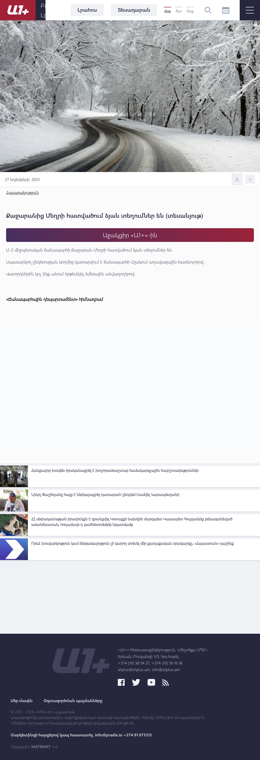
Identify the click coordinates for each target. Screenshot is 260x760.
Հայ (167, 11)
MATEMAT (41, 746)
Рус (179, 11)
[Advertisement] (130, 598)
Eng (190, 11)
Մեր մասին (21, 700)
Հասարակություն (22, 192)
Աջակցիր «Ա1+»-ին (130, 234)
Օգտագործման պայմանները (73, 700)
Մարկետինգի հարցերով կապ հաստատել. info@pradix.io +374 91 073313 (81, 735)
